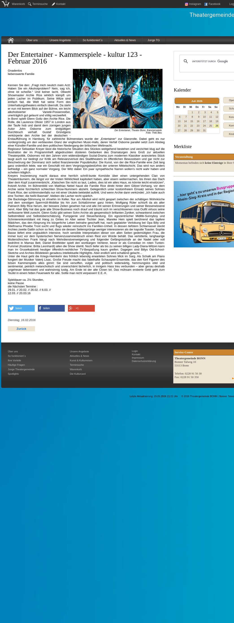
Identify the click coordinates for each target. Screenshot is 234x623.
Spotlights (13, 373)
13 (179, 121)
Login (135, 351)
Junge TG (154, 40)
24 (204, 125)
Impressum (138, 357)
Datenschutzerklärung (144, 361)
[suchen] (210, 61)
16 (198, 121)
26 (217, 125)
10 (204, 116)
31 (204, 130)
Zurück (21, 328)
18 (210, 121)
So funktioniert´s (92, 40)
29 (191, 130)
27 (179, 130)
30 (198, 130)
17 (204, 121)
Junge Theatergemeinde (21, 369)
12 (217, 116)
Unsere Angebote (60, 40)
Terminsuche (38, 4)
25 (210, 125)
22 (191, 125)
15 (191, 121)
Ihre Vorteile (14, 360)
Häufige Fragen (16, 365)
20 (179, 125)
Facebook (212, 4)
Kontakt (60, 4)
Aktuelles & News (125, 40)
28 (185, 130)
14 (185, 121)
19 (217, 121)
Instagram (193, 4)
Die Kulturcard (78, 373)
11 (210, 116)
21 (185, 125)
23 (198, 125)
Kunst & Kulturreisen (81, 360)
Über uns (32, 40)
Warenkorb (18, 4)
